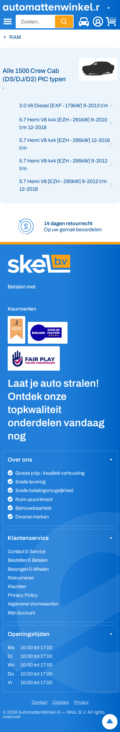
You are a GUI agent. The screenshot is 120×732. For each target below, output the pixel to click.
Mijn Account (21, 612)
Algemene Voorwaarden (33, 603)
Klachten (17, 586)
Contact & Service (26, 551)
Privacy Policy (23, 595)
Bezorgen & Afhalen (28, 569)
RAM (15, 37)
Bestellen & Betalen (28, 560)
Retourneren (21, 577)
